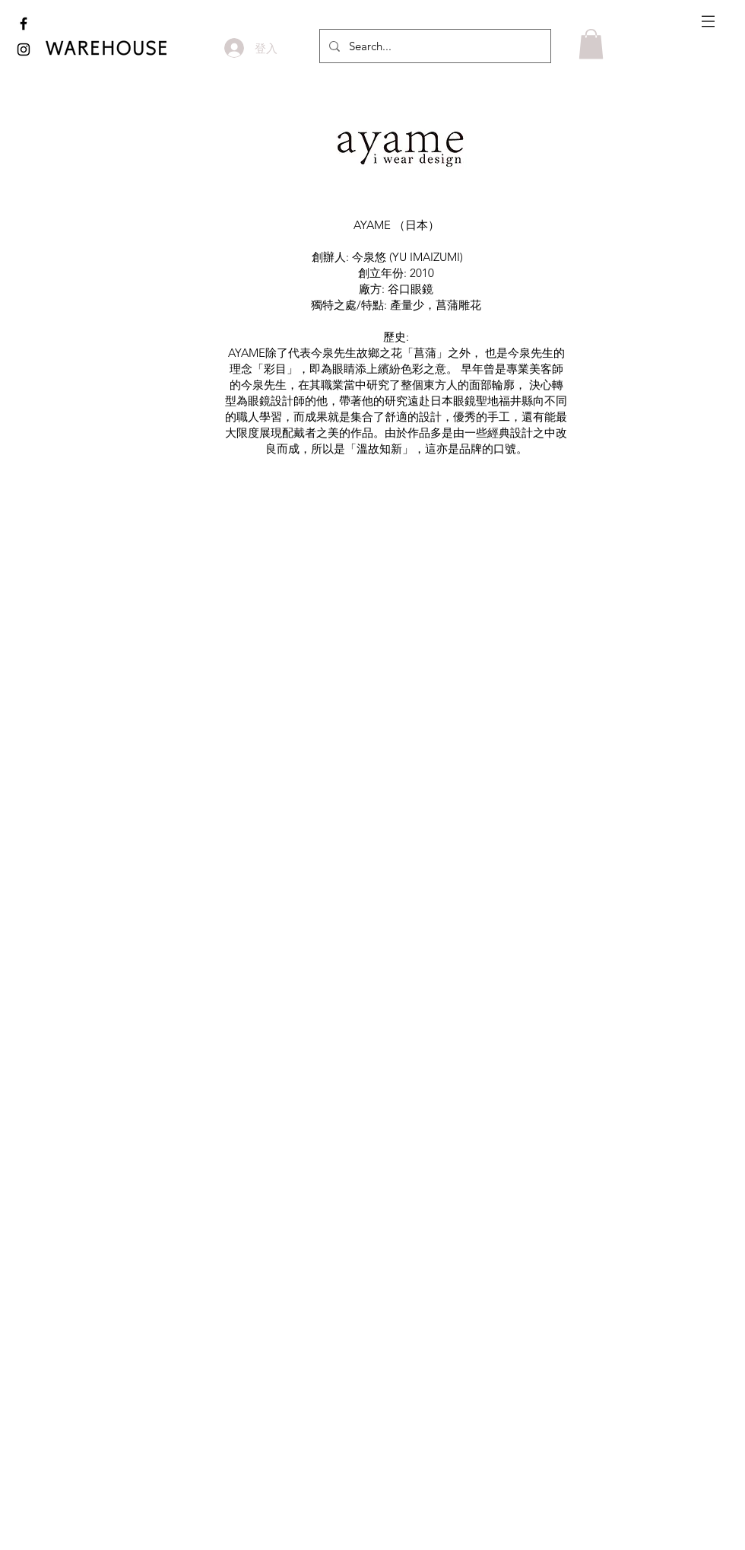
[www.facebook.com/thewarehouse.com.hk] (23, 23)
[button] (708, 21)
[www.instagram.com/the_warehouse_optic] (23, 49)
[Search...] (433, 46)
